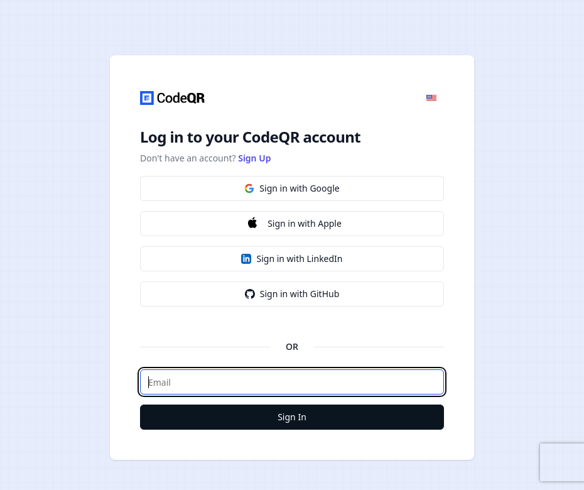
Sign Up (254, 158)
